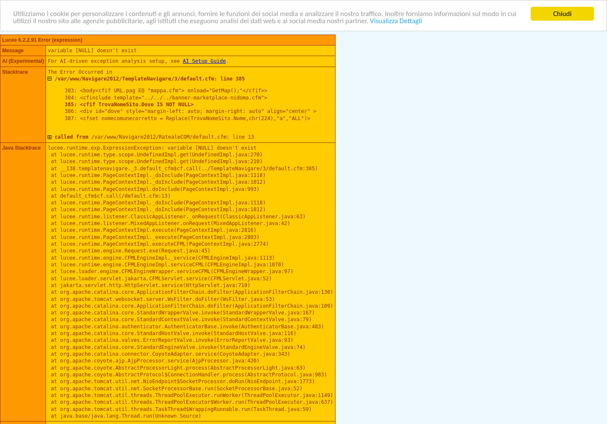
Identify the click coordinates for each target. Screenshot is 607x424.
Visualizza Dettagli (396, 20)
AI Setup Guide (204, 61)
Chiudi (562, 13)
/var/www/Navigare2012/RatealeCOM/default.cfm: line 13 (154, 137)
